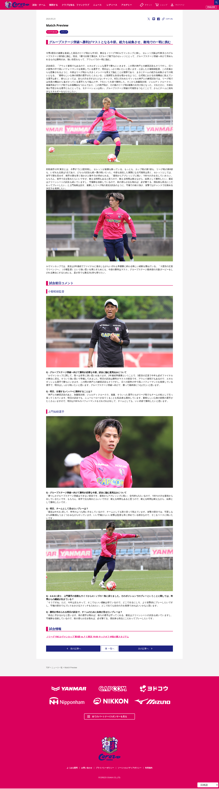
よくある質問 (72, 767)
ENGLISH (211, 7)
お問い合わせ (86, 767)
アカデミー (126, 4)
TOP (48, 667)
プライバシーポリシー (105, 767)
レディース (112, 4)
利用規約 (148, 767)
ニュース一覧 (57, 667)
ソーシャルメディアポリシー (129, 767)
